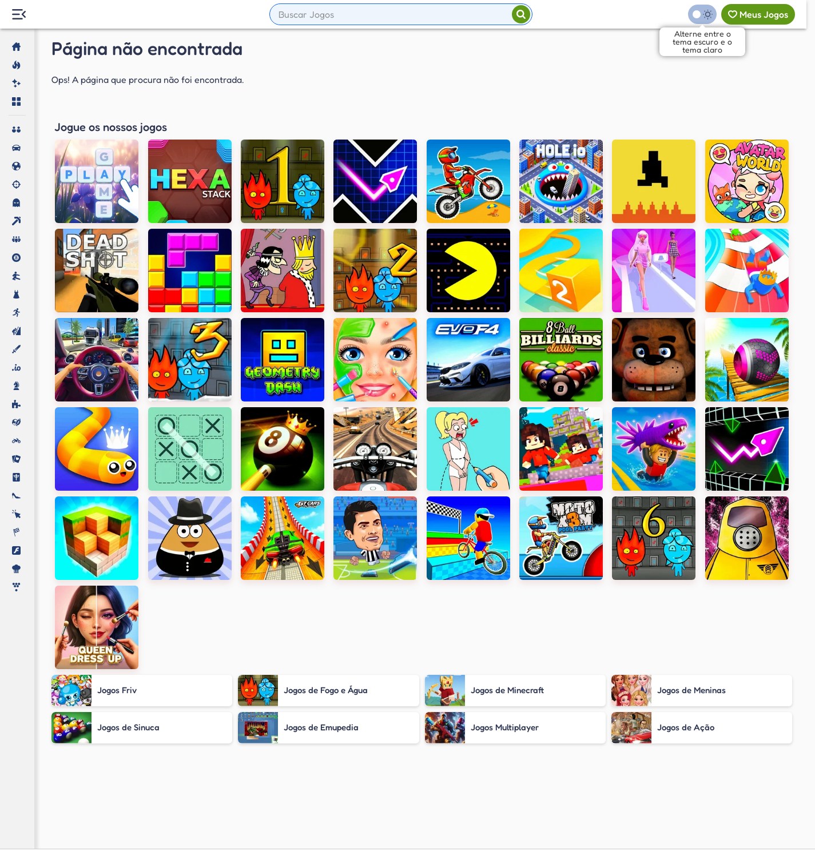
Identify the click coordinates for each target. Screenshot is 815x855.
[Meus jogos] (758, 14)
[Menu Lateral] (18, 14)
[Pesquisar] (521, 14)
